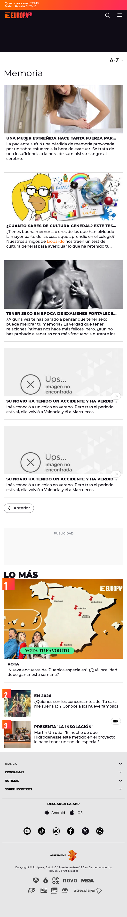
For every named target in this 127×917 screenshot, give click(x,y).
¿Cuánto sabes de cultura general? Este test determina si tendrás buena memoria (60, 228)
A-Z (116, 60)
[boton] (93, 764)
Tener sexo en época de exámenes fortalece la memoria (59, 315)
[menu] (119, 14)
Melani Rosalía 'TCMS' (20, 6)
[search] (107, 15)
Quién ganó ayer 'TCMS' (22, 3)
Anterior (22, 508)
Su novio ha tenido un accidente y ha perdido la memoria (61, 403)
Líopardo (55, 241)
